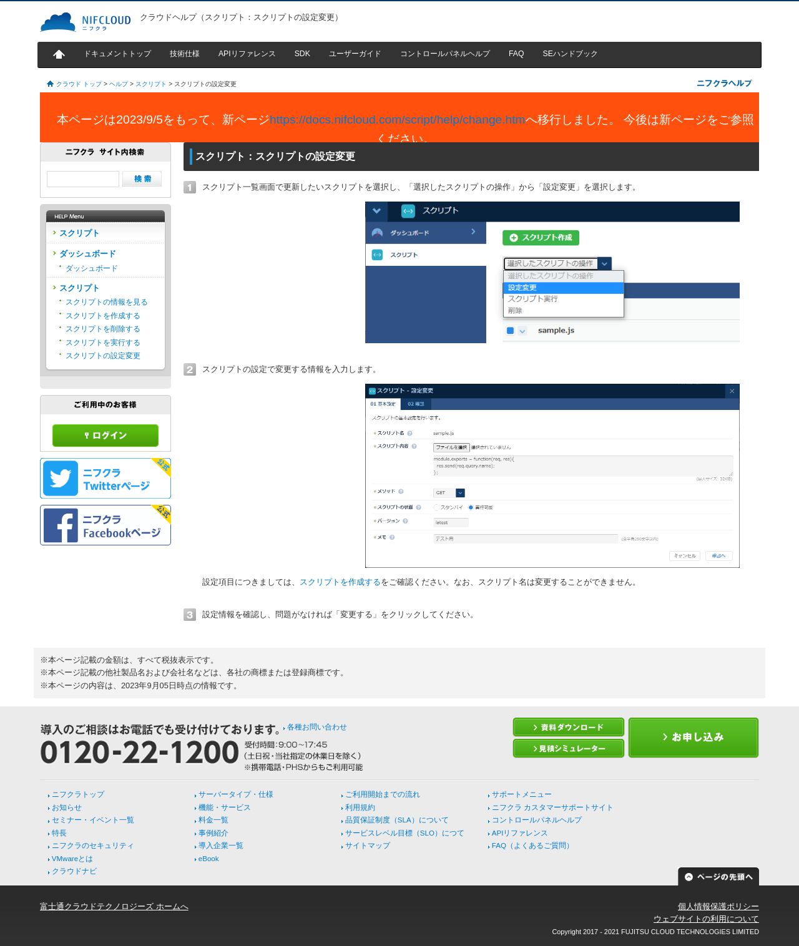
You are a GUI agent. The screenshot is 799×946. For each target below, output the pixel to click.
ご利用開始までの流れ (382, 794)
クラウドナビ (74, 871)
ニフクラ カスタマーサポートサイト (553, 807)
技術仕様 (185, 53)
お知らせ (67, 807)
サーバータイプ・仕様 (236, 794)
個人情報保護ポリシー (718, 906)
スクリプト (151, 83)
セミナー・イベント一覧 (93, 820)
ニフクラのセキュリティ (93, 845)
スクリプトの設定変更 (103, 355)
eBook (209, 858)
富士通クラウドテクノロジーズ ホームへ (114, 906)
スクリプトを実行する (103, 342)
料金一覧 (213, 820)
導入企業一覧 (221, 845)
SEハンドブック (569, 53)
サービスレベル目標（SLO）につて (404, 833)
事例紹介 (213, 833)
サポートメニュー (522, 794)
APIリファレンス (247, 53)
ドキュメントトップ (117, 53)
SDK (302, 53)
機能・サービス (225, 807)
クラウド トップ (79, 83)
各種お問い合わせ (317, 727)
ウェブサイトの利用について (706, 919)
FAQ (516, 53)
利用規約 (360, 807)
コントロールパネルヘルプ (445, 53)
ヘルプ (118, 83)
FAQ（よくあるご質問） (533, 845)
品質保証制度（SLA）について (397, 820)
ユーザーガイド (355, 53)
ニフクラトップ (78, 794)
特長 (59, 833)
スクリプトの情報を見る (107, 302)
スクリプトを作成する (340, 582)
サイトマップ (367, 845)
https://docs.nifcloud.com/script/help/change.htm (398, 119)
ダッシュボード (92, 268)
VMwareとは (72, 858)
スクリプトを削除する (103, 329)
